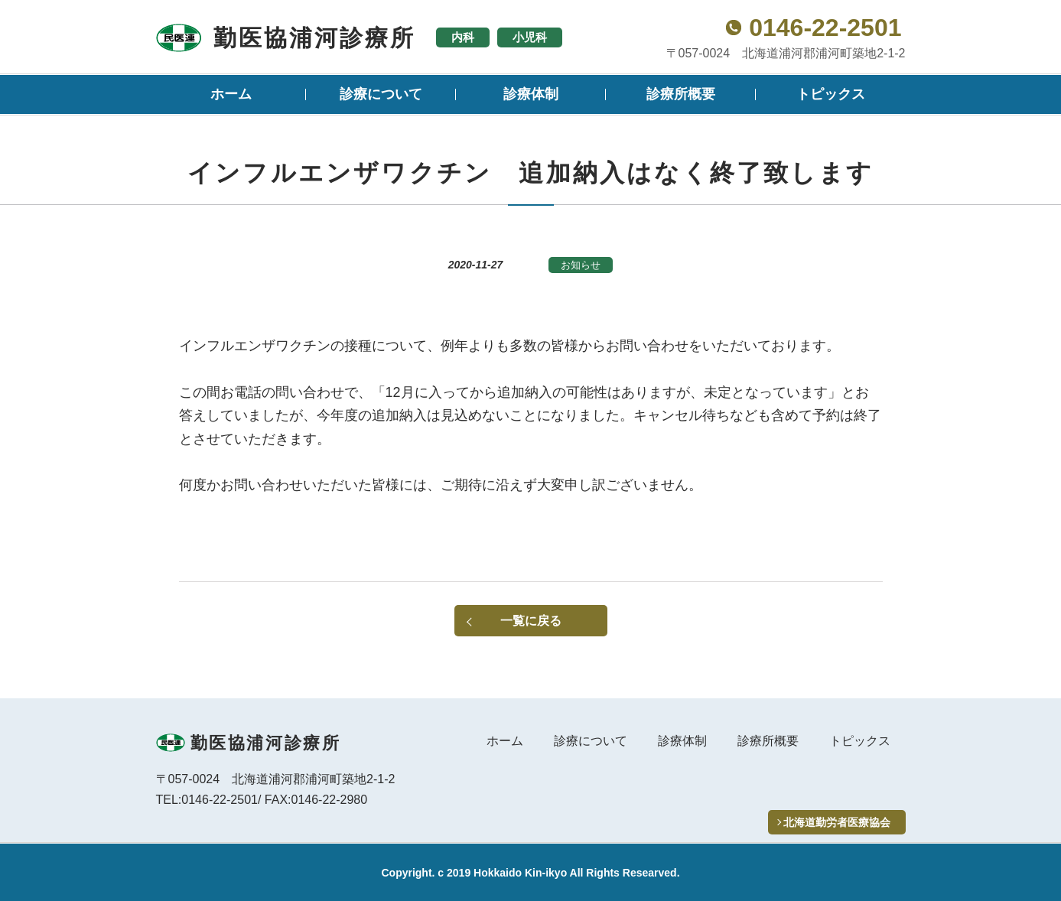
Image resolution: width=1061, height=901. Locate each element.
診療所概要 (680, 94)
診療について (381, 94)
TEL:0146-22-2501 (207, 799)
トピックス (830, 94)
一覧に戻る (530, 620)
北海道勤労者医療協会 (836, 822)
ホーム (231, 94)
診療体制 (530, 94)
